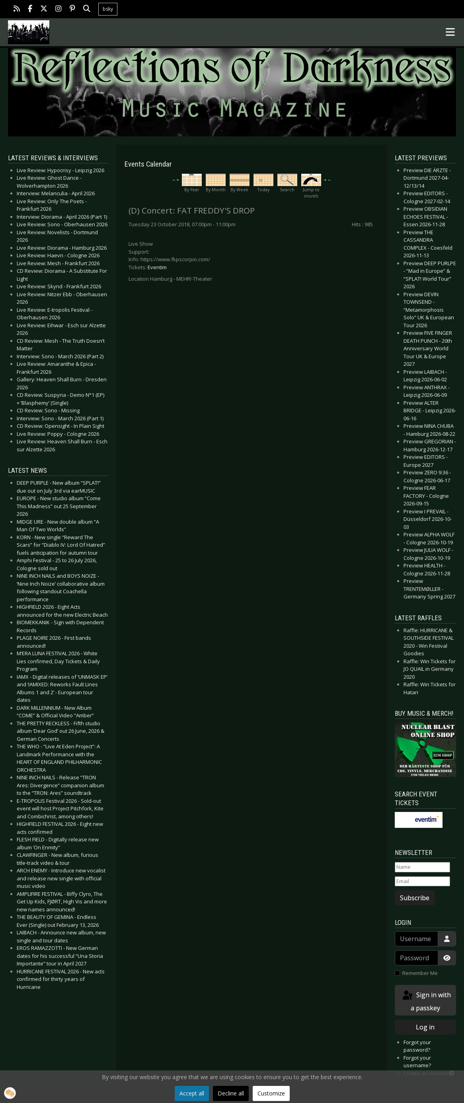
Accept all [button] (191, 1093)
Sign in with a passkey (426, 1001)
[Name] (422, 867)
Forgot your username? (417, 1061)
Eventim (157, 267)
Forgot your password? (417, 1046)
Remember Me (420, 973)
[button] (10, 1093)
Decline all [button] (231, 1093)
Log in (425, 1027)
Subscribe (414, 897)
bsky (108, 9)
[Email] (422, 881)
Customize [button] (271, 1093)
